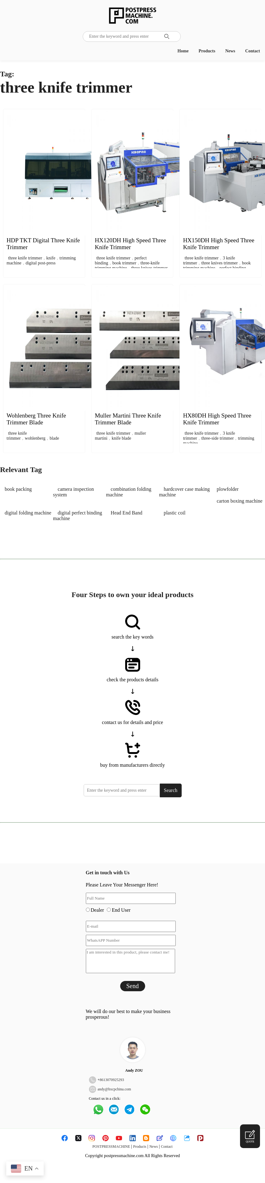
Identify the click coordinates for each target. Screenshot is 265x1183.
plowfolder (227, 489)
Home (183, 51)
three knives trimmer (149, 268)
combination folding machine (128, 491)
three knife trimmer (25, 258)
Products (207, 51)
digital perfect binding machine (77, 515)
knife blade (121, 438)
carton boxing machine (240, 501)
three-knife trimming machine (127, 265)
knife (50, 258)
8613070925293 (112, 1080)
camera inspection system (73, 491)
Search (171, 790)
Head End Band (126, 512)
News (230, 51)
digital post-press (41, 263)
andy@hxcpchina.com (114, 1089)
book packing (18, 489)
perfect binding (232, 268)
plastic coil (174, 512)
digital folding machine (28, 512)
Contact (252, 51)
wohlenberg (35, 438)
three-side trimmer (217, 438)
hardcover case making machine (184, 491)
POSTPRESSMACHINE (111, 1146)
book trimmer (124, 263)
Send (132, 986)
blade (54, 438)
